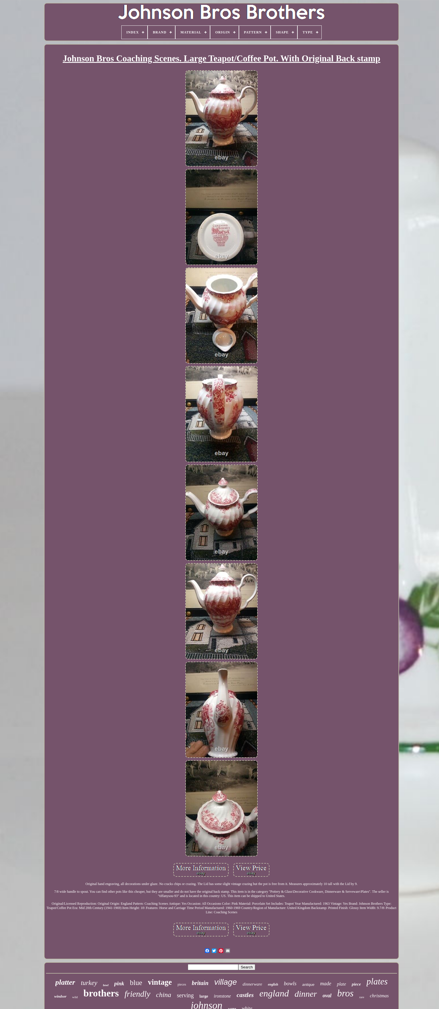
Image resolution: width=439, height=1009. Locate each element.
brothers (101, 993)
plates (377, 981)
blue (136, 982)
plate (341, 984)
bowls (290, 983)
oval (327, 995)
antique (308, 984)
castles (245, 994)
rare (361, 997)
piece (356, 984)
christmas (379, 995)
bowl (105, 985)
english (273, 984)
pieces (182, 984)
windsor (60, 996)
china (163, 994)
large (204, 996)
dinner (306, 993)
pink (119, 983)
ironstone (222, 996)
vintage (160, 982)
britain (200, 983)
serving (185, 995)
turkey (89, 982)
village (225, 982)
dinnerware (252, 984)
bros (345, 993)
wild (75, 997)
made (325, 983)
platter (65, 982)
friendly (137, 993)
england (274, 993)
